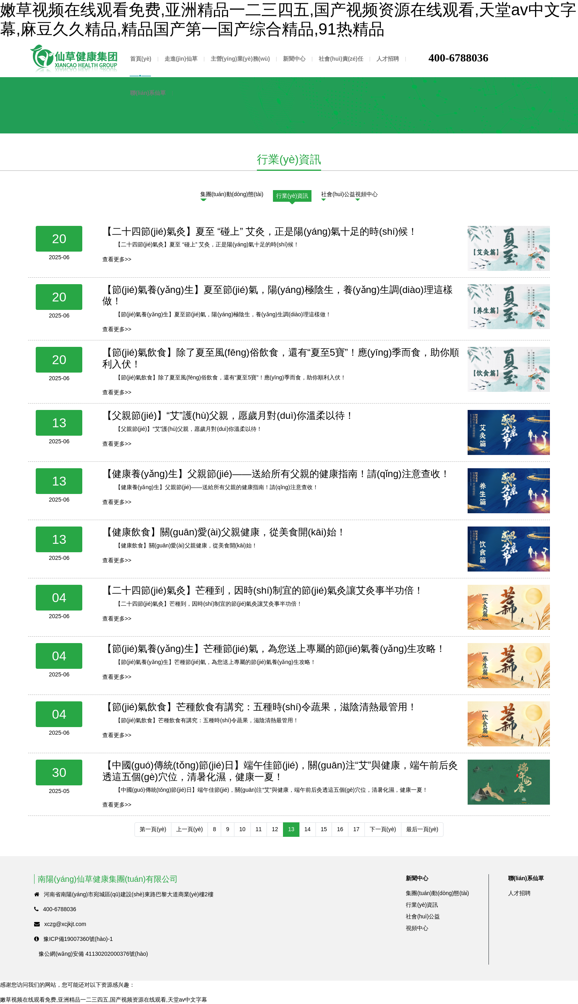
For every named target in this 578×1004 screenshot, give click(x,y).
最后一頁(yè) (422, 829)
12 (275, 829)
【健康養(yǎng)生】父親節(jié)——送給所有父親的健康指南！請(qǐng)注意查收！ (276, 473)
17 (356, 829)
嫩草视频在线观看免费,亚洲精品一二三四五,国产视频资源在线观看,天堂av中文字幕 (103, 999)
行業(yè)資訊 (292, 196)
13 (291, 829)
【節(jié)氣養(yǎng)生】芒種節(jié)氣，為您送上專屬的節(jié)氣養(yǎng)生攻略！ (274, 648)
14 (307, 829)
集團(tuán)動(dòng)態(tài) (231, 194)
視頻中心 (366, 194)
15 (324, 829)
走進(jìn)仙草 (181, 58)
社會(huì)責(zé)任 (341, 58)
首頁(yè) (140, 58)
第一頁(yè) (153, 829)
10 (242, 829)
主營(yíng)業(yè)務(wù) (240, 58)
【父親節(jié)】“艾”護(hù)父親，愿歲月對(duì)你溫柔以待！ (228, 415)
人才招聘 (388, 58)
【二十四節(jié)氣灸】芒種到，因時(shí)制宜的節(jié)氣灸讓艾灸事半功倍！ (262, 590)
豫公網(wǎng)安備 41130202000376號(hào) (93, 954)
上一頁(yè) (189, 829)
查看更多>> (116, 259)
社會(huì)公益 (338, 194)
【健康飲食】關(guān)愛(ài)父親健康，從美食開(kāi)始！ (224, 532)
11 (259, 829)
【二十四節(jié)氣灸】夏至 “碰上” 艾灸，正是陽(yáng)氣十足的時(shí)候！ (259, 231)
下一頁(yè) (383, 829)
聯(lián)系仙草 (148, 93)
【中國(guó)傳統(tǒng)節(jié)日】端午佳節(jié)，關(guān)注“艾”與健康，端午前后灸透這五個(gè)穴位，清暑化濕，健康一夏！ (280, 771)
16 (340, 829)
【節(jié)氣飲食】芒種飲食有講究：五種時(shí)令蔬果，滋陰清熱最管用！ (259, 706)
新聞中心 (294, 58)
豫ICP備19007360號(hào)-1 (78, 939)
